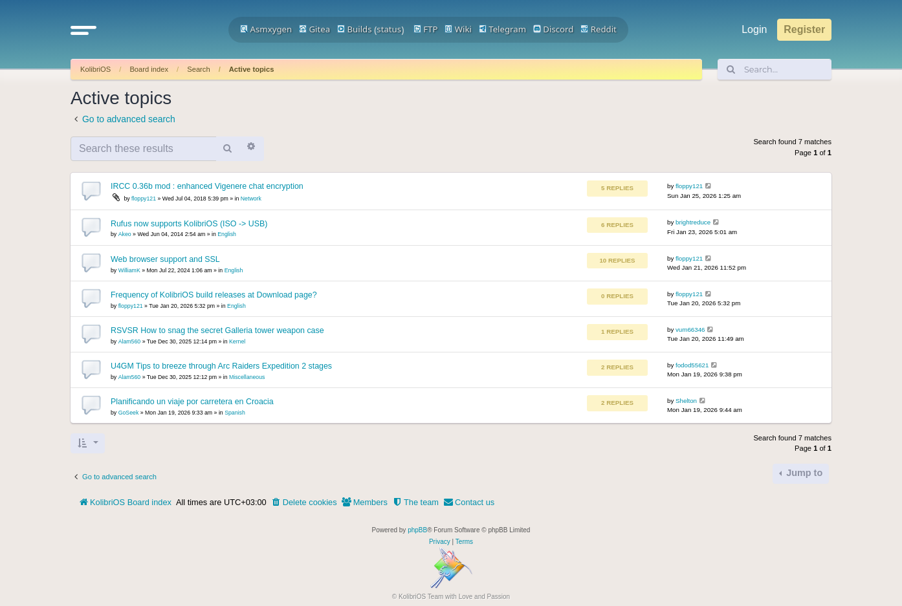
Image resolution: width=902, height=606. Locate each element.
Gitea (314, 29)
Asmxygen (266, 29)
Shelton (686, 400)
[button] (83, 30)
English (226, 234)
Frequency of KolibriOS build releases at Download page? (214, 294)
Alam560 (129, 341)
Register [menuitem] (804, 29)
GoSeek (128, 412)
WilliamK (129, 270)
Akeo (124, 234)
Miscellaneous (247, 377)
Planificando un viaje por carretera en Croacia (192, 401)
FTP (425, 29)
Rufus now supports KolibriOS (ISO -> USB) (189, 223)
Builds (354, 29)
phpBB (417, 530)
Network (251, 198)
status (389, 29)
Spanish (235, 412)
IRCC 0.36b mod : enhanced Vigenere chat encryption (207, 186)
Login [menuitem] (754, 29)
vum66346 (690, 329)
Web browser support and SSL (165, 259)
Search (198, 69)
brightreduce (693, 222)
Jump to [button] (803, 473)
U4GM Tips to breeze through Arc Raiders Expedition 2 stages (221, 366)
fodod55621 (692, 365)
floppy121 (143, 198)
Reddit (598, 29)
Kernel (237, 341)
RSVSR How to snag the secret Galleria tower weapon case (217, 330)
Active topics (251, 69)
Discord (553, 29)
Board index (148, 69)
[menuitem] (304, 502)
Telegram (502, 29)
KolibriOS (95, 69)
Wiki (458, 29)
